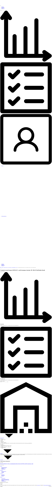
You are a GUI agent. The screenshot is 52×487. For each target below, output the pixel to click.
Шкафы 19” (3, 468)
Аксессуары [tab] (1, 462)
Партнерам (3, 7)
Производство (3, 475)
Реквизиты (3, 480)
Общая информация (4, 471)
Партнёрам (1, 470)
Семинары (3, 472)
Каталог (1, 466)
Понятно (1, 486)
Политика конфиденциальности (5, 479)
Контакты (3, 8)
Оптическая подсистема (4, 467)
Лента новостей (3, 478)
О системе (1, 473)
